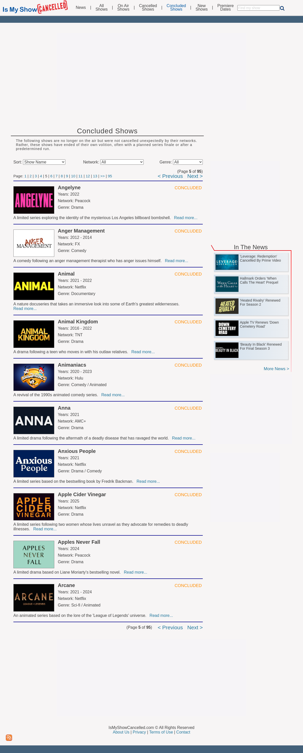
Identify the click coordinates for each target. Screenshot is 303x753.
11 (81, 176)
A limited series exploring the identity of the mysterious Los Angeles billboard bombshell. (93, 218)
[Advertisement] (151, 71)
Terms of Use (161, 732)
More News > (276, 368)
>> (102, 176)
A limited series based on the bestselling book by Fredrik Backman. (74, 481)
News (81, 7)
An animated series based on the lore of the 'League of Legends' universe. (80, 615)
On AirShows (123, 7)
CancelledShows (148, 7)
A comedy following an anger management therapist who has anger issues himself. (88, 261)
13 (95, 176)
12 (88, 176)
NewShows (202, 7)
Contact (183, 732)
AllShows (101, 7)
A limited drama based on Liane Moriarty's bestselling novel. (68, 572)
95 (110, 176)
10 (73, 176)
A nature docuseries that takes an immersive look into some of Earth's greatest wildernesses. (97, 304)
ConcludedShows (176, 7)
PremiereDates (225, 7)
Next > (195, 176)
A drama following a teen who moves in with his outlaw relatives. (71, 352)
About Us (121, 732)
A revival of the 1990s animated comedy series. (56, 395)
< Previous (170, 176)
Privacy (139, 732)
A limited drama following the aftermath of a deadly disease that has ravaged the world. (92, 438)
